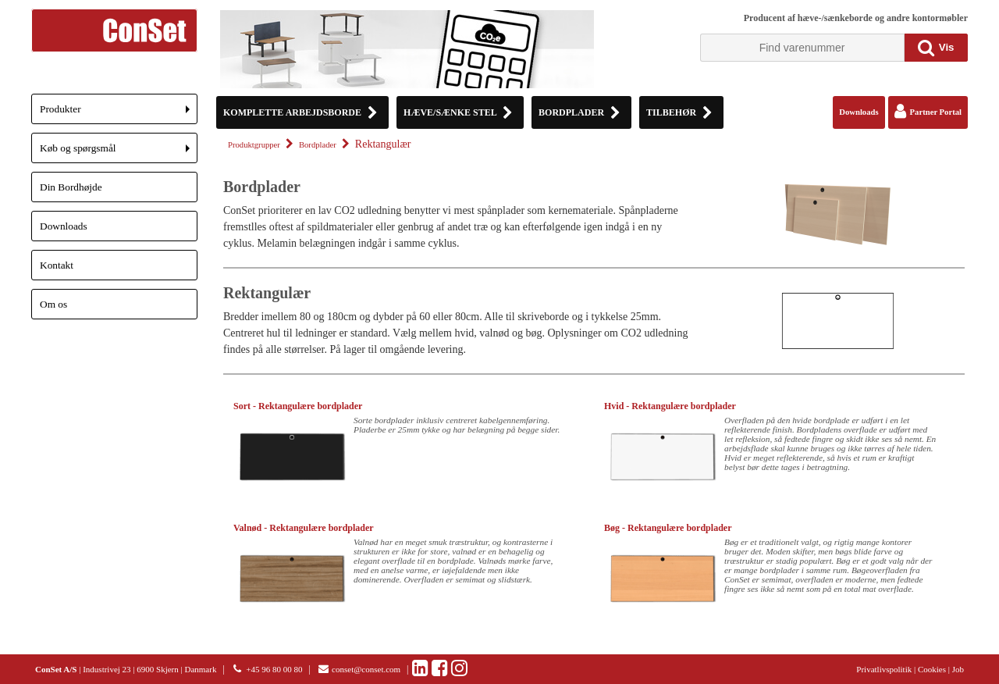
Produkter (118, 113)
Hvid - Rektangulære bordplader (670, 406)
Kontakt (56, 265)
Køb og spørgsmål (118, 152)
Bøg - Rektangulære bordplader (667, 527)
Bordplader (317, 145)
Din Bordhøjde (71, 187)
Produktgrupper (254, 145)
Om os (53, 304)
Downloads (63, 226)
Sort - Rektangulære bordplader (297, 406)
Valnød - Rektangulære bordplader (303, 527)
